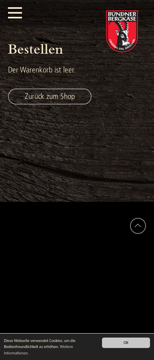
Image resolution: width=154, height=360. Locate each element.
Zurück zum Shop (50, 96)
